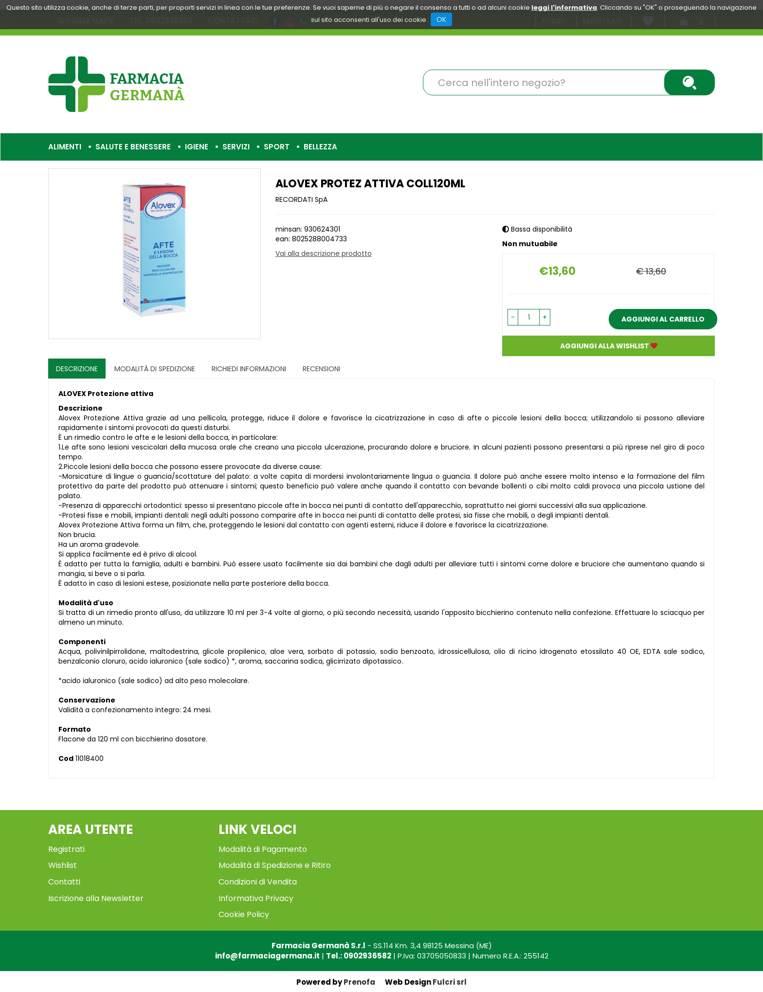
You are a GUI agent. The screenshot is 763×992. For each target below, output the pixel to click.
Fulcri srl (450, 982)
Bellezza (320, 147)
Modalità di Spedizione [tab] (154, 369)
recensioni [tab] (321, 369)
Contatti (64, 881)
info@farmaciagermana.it (267, 956)
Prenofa (359, 982)
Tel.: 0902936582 (358, 956)
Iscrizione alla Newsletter (96, 898)
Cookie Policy (243, 914)
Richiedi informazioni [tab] (249, 369)
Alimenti (64, 147)
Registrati (66, 849)
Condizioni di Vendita (257, 881)
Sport (277, 147)
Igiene (196, 147)
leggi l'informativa (564, 7)
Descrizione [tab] (77, 369)
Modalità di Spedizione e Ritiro (274, 865)
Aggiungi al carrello (663, 319)
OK (441, 19)
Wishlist (62, 865)
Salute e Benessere (133, 147)
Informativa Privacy (255, 898)
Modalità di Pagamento (262, 849)
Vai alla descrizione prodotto (323, 253)
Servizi (236, 147)
